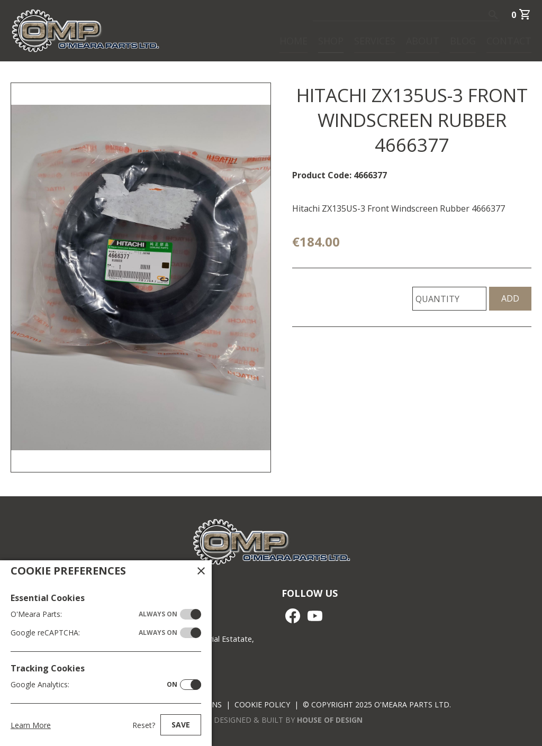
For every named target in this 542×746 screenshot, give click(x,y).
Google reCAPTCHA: (94, 632)
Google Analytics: (94, 684)
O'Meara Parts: (94, 614)
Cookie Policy (262, 704)
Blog (463, 40)
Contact (508, 40)
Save (180, 725)
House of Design (330, 720)
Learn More (31, 725)
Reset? (143, 725)
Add (510, 298)
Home (293, 40)
